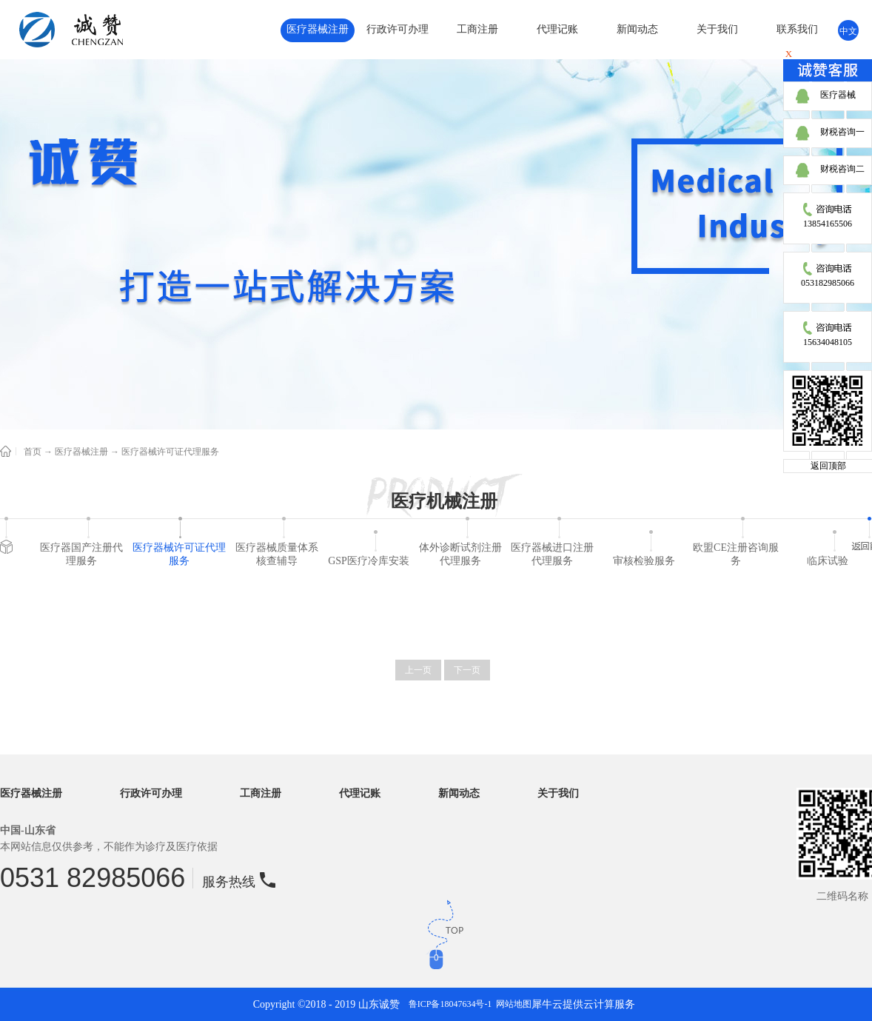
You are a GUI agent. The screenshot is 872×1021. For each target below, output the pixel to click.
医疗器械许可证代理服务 (170, 451)
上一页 (418, 670)
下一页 (467, 670)
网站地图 (511, 1004)
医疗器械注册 (81, 451)
